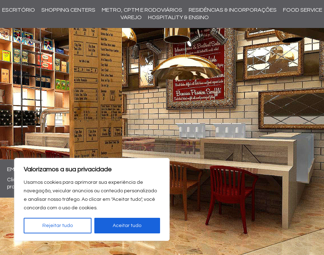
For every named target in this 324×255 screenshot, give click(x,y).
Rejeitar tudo (57, 225)
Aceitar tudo (127, 225)
